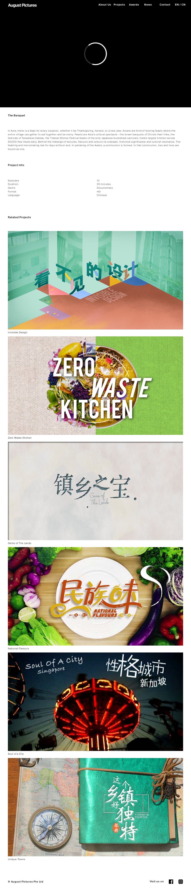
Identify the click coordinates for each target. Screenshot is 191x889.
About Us (104, 4)
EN (177, 4)
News (148, 4)
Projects (119, 4)
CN (184, 4)
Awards (134, 4)
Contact (165, 4)
